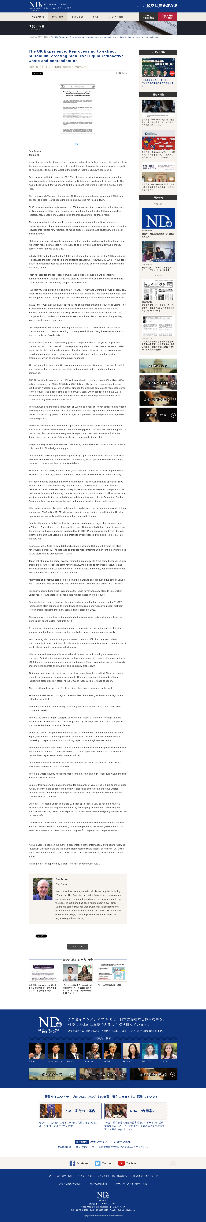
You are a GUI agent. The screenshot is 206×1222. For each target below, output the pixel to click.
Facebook (82, 1163)
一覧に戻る (78, 946)
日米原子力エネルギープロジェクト (71, 67)
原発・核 (34, 67)
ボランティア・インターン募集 (110, 1141)
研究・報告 (58, 17)
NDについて (38, 17)
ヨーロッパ (47, 67)
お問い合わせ (136, 1176)
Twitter (106, 1163)
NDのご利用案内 (148, 16)
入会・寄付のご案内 (168, 16)
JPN (138, 6)
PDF (77, 143)
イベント (97, 17)
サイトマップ (151, 1176)
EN (143, 6)
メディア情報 (116, 17)
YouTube (131, 1163)
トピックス (77, 17)
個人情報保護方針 (120, 1176)
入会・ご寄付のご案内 (70, 1183)
